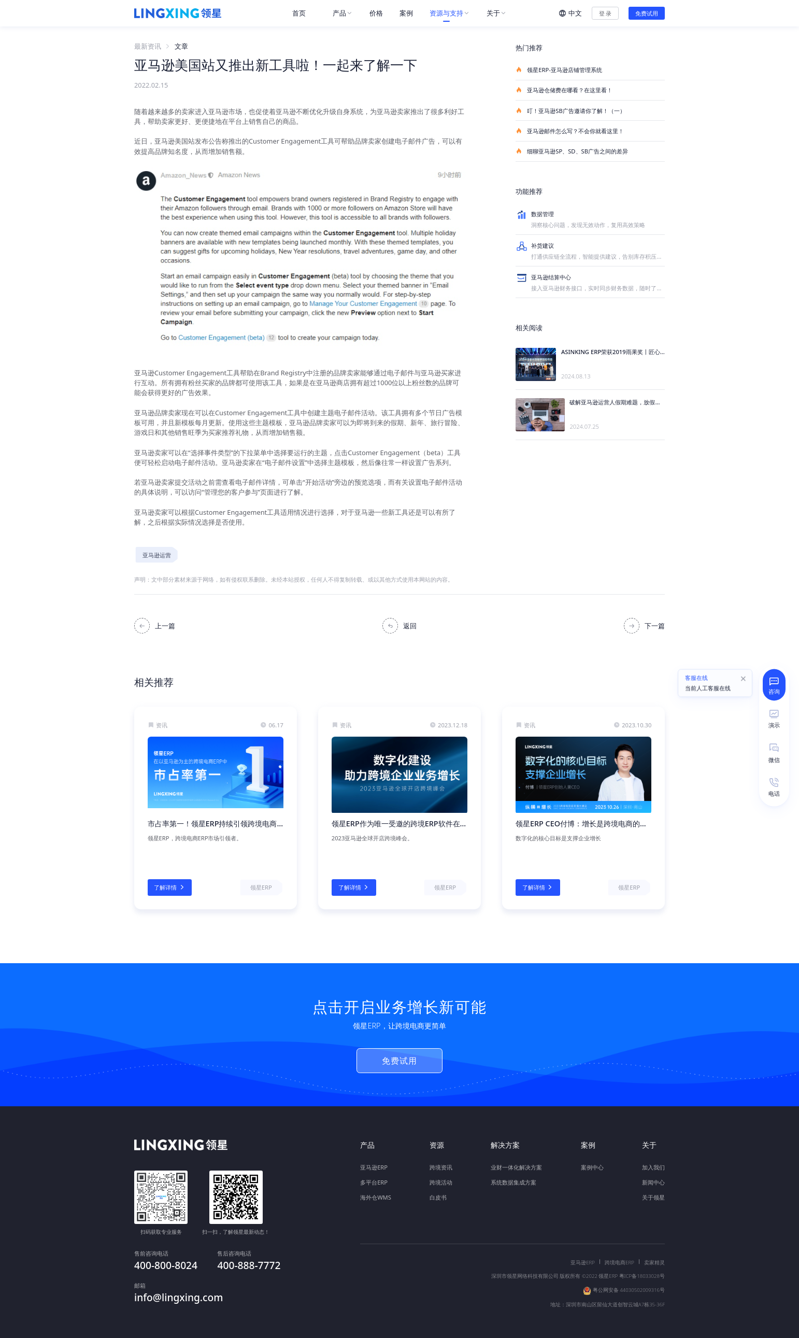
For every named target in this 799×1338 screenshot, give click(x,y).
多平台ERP (374, 1182)
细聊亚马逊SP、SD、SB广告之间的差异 (572, 151)
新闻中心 (653, 1182)
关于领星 (653, 1197)
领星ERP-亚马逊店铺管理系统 (559, 70)
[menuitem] (304, 13)
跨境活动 (441, 1182)
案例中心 (592, 1167)
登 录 (605, 13)
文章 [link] (181, 46)
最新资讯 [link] (147, 46)
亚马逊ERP (374, 1167)
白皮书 (438, 1197)
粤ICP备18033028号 (642, 1267)
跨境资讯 (441, 1167)
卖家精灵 (654, 1254)
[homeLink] (177, 13)
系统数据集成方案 (513, 1182)
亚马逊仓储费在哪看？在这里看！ (564, 90)
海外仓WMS (375, 1197)
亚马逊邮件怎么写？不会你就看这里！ (570, 131)
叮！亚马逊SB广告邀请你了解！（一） (570, 111)
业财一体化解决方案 (516, 1167)
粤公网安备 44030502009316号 (629, 1281)
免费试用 (646, 13)
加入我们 (653, 1167)
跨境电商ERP (619, 1254)
